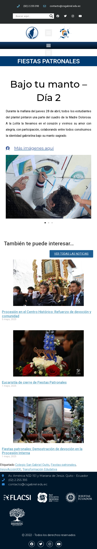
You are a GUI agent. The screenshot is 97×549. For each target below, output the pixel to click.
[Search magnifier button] (51, 16)
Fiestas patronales (63, 465)
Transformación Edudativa (39, 469)
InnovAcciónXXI (10, 469)
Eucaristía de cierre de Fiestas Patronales (34, 382)
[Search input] (32, 16)
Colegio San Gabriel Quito (32, 465)
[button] (48, 33)
